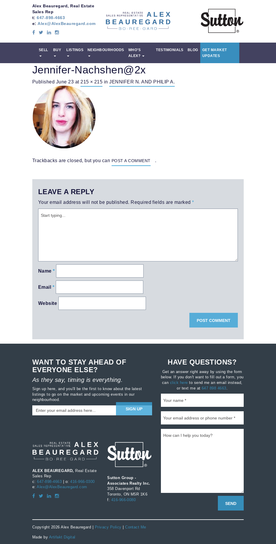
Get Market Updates (214, 53)
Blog (193, 50)
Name (46, 271)
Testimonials (170, 50)
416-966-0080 (123, 499)
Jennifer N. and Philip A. (142, 81)
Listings (74, 52)
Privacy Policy (108, 527)
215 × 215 (91, 81)
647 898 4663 (214, 388)
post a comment (131, 160)
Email (46, 287)
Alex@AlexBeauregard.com (66, 23)
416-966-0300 (82, 481)
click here (179, 382)
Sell (43, 52)
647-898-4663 (51, 17)
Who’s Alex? (136, 53)
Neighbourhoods (105, 52)
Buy (57, 52)
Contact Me (135, 527)
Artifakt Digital (62, 537)
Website (47, 303)
